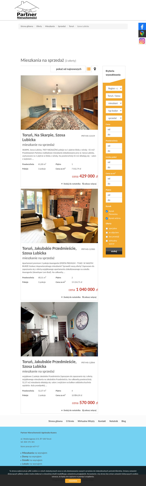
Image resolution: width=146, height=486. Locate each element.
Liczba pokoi (111, 157)
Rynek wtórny (113, 218)
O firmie (70, 421)
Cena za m (110, 173)
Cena (108, 124)
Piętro (108, 190)
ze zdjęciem (112, 232)
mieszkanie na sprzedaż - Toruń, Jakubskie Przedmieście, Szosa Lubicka (59, 244)
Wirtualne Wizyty (86, 421)
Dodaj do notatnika (72, 184)
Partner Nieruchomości (41, 421)
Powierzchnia (111, 140)
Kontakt (102, 421)
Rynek (108, 206)
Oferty (108, 223)
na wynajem (34, 452)
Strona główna (55, 421)
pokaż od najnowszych (68, 69)
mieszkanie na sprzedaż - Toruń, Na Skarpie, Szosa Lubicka (59, 131)
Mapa (95, 69)
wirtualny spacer (111, 242)
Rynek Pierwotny (112, 212)
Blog (124, 421)
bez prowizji (112, 236)
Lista (88, 69)
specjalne (111, 228)
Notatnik (113, 421)
